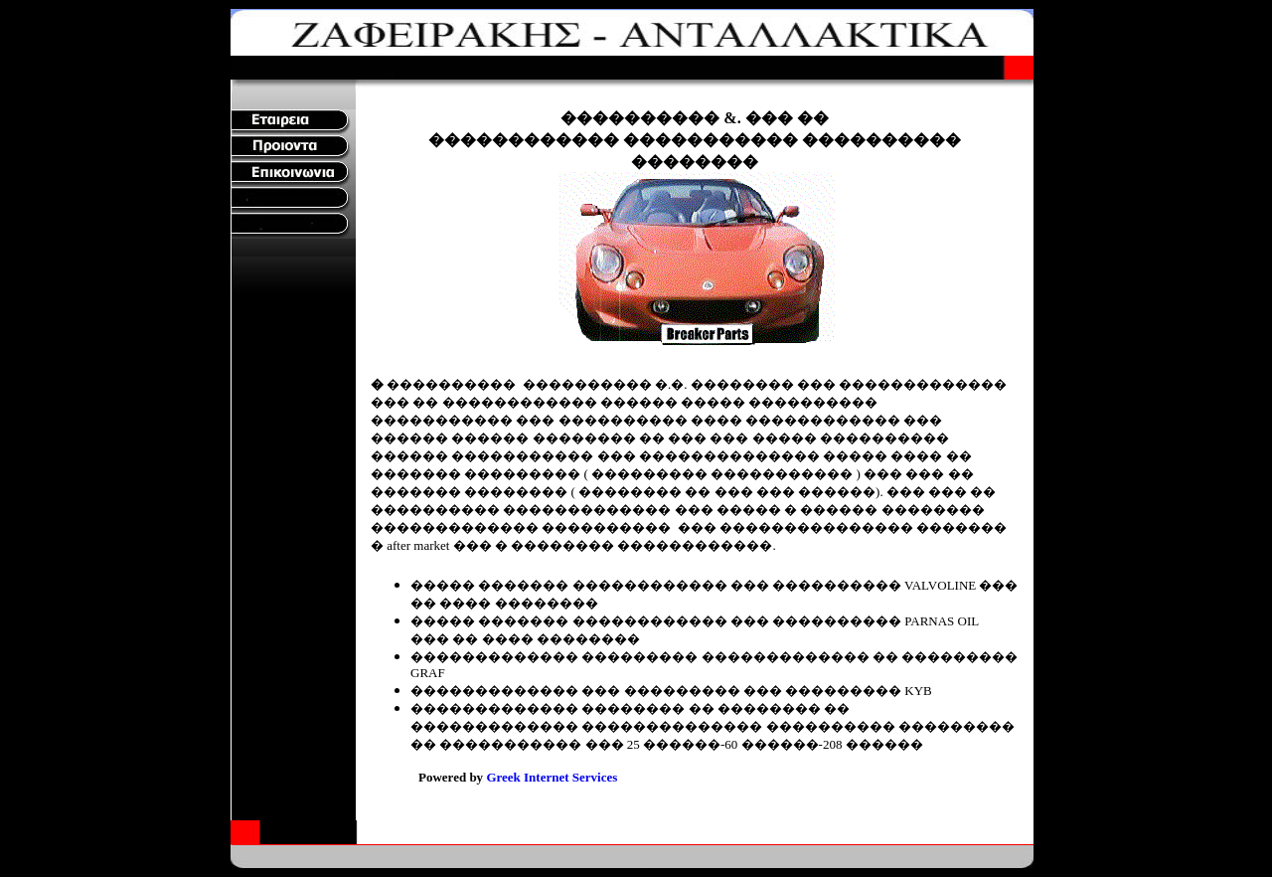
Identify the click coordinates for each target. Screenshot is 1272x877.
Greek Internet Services (551, 777)
